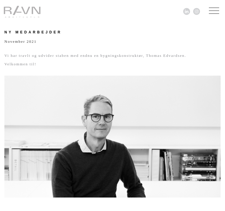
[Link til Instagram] (196, 11)
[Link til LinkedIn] (186, 11)
